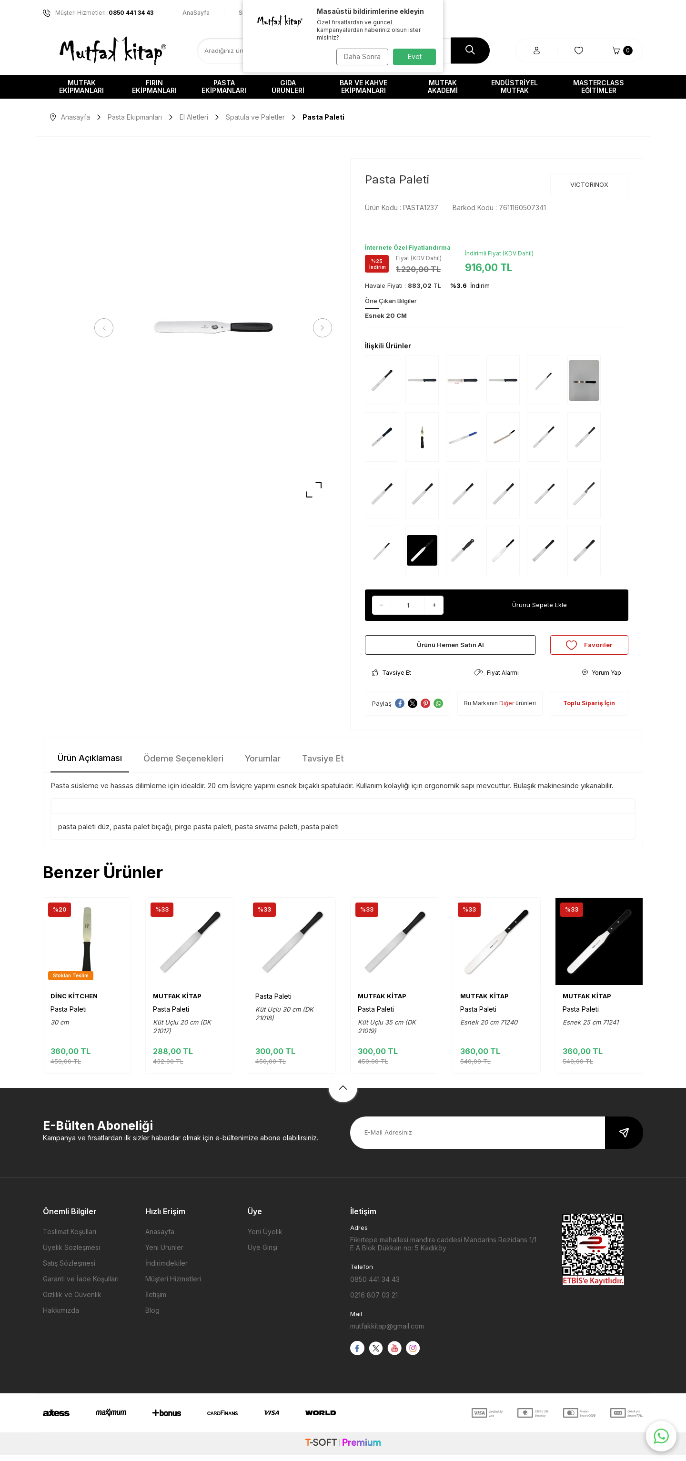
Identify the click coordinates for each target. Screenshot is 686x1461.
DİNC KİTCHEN (74, 1002)
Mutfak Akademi (443, 86)
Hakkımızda (61, 1317)
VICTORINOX (589, 184)
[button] (107, 327)
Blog (152, 1317)
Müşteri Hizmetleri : (98, 13)
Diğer (506, 709)
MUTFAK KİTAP (177, 1002)
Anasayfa (70, 117)
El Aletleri (194, 117)
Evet (415, 56)
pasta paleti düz (84, 832)
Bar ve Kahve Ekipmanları (363, 86)
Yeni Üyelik (265, 1238)
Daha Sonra (360, 56)
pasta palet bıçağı (142, 832)
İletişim (155, 1301)
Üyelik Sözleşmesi (71, 1254)
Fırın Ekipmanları (154, 86)
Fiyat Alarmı (496, 679)
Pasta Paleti (68, 1016)
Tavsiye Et (391, 679)
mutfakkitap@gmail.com (387, 1333)
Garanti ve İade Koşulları (81, 1285)
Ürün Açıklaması (90, 765)
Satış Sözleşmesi (69, 1270)
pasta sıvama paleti (266, 832)
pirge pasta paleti (203, 832)
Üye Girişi (262, 1254)
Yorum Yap (601, 679)
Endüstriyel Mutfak (514, 86)
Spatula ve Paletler (255, 117)
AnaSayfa (196, 12)
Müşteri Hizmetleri (173, 1285)
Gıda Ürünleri (288, 86)
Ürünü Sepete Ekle (539, 604)
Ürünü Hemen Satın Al (450, 648)
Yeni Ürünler (164, 1254)
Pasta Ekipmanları (224, 86)
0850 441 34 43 (375, 1286)
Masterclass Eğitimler (598, 86)
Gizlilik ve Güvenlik (72, 1301)
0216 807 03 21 (374, 1302)
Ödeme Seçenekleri (183, 765)
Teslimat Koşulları (69, 1238)
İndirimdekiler (166, 1270)
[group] (213, 328)
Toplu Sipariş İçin (589, 709)
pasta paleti (320, 832)
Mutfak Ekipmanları (81, 86)
